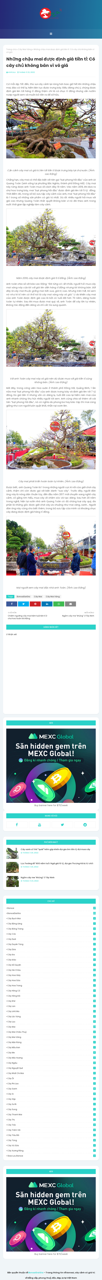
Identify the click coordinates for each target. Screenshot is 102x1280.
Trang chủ (11, 49)
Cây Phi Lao (51, 1083)
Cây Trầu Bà (51, 1135)
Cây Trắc (51, 1124)
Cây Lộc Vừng (51, 1016)
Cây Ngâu (51, 1063)
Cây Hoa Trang (51, 985)
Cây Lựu (51, 1021)
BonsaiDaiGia (23, 596)
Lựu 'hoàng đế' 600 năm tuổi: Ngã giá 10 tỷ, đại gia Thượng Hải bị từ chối (57, 863)
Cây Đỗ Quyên (51, 965)
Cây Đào (51, 959)
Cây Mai (38, 596)
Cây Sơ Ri (51, 1104)
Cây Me (51, 1052)
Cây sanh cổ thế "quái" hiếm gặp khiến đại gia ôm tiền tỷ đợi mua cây (55, 849)
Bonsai (51, 908)
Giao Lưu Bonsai (51, 1155)
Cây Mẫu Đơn (51, 1047)
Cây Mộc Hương (51, 1057)
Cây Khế (51, 1001)
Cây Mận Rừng (51, 1042)
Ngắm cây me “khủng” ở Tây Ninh (37, 877)
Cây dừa (51, 949)
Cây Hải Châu (51, 970)
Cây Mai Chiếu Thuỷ (51, 1032)
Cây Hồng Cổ (51, 990)
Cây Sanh (51, 1088)
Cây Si (51, 1094)
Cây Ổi (51, 1078)
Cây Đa (51, 954)
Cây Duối (51, 939)
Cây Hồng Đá (51, 996)
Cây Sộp (51, 1099)
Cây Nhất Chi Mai (51, 1073)
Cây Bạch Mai (51, 918)
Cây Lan (51, 1006)
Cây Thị (51, 1119)
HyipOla (12, 72)
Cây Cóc (51, 934)
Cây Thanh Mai (51, 1114)
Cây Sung (51, 1109)
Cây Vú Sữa (51, 1145)
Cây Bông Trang (51, 928)
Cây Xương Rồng (51, 1150)
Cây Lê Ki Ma (51, 1011)
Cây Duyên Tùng (51, 944)
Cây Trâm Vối (51, 1130)
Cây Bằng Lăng (51, 923)
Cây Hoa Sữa (51, 980)
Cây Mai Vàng (25, 49)
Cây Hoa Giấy (51, 975)
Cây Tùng (51, 1140)
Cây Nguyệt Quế (51, 1068)
